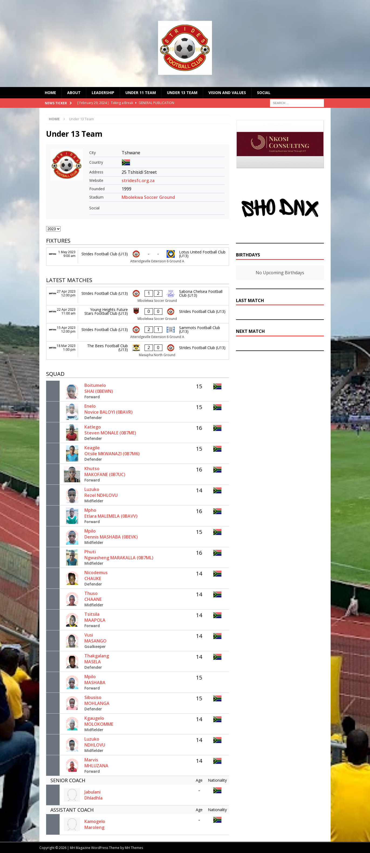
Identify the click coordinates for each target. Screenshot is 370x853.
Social (263, 92)
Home (50, 92)
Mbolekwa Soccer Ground (148, 197)
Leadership (103, 92)
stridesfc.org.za (138, 180)
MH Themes (134, 847)
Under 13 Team (182, 92)
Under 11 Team (140, 92)
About (74, 92)
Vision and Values (227, 92)
